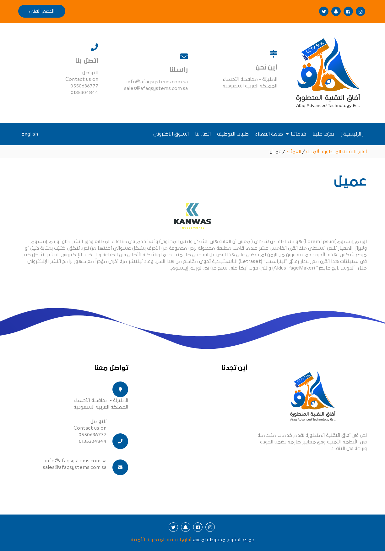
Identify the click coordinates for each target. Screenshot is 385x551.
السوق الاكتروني (171, 134)
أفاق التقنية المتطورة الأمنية (161, 539)
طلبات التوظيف (233, 134)
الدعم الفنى (41, 11)
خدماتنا (298, 134)
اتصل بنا (203, 134)
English (29, 134)
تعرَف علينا (323, 134)
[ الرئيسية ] (352, 134)
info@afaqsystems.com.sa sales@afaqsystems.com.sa (74, 464)
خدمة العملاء (269, 134)
